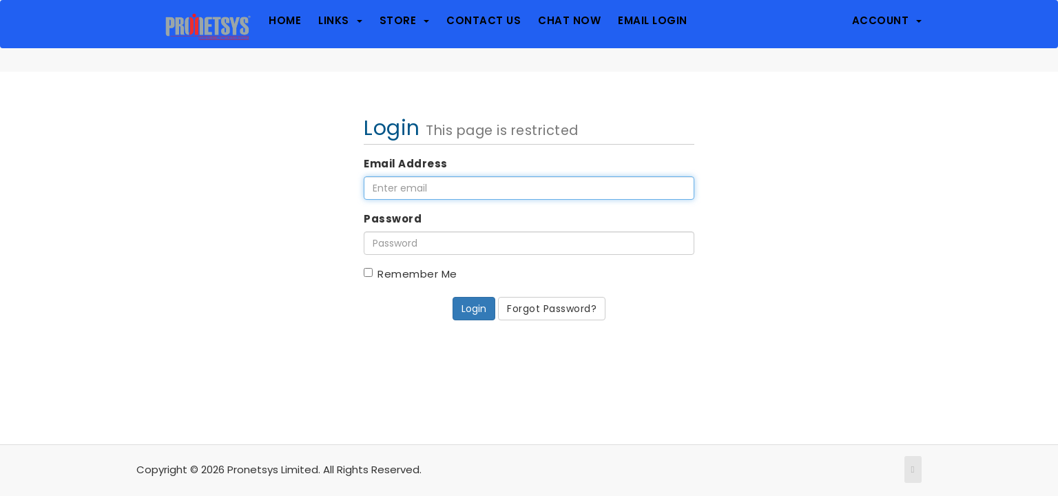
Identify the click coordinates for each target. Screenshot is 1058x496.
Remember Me (410, 274)
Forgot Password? (552, 309)
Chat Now (569, 21)
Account (887, 21)
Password (393, 218)
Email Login (652, 21)
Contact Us (483, 21)
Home (285, 21)
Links (340, 21)
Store (405, 21)
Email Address (406, 163)
